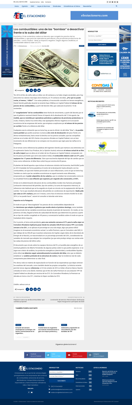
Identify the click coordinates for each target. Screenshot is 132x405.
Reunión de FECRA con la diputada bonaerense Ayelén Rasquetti (109, 372)
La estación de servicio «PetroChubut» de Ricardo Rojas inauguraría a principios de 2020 (67, 301)
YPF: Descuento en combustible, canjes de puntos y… (106, 113)
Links (42, 2)
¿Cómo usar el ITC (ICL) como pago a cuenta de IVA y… (106, 105)
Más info (30, 388)
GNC (32, 6)
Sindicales (57, 6)
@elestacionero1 (69, 344)
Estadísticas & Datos (72, 6)
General (82, 46)
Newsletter (87, 6)
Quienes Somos (35, 2)
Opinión (25, 6)
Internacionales (80, 386)
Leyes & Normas (43, 6)
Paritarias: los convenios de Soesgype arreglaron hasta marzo (105, 129)
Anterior (19, 337)
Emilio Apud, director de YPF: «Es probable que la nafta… (106, 121)
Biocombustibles (80, 379)
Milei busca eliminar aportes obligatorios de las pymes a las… (109, 381)
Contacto (48, 2)
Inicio (17, 6)
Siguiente (26, 337)
